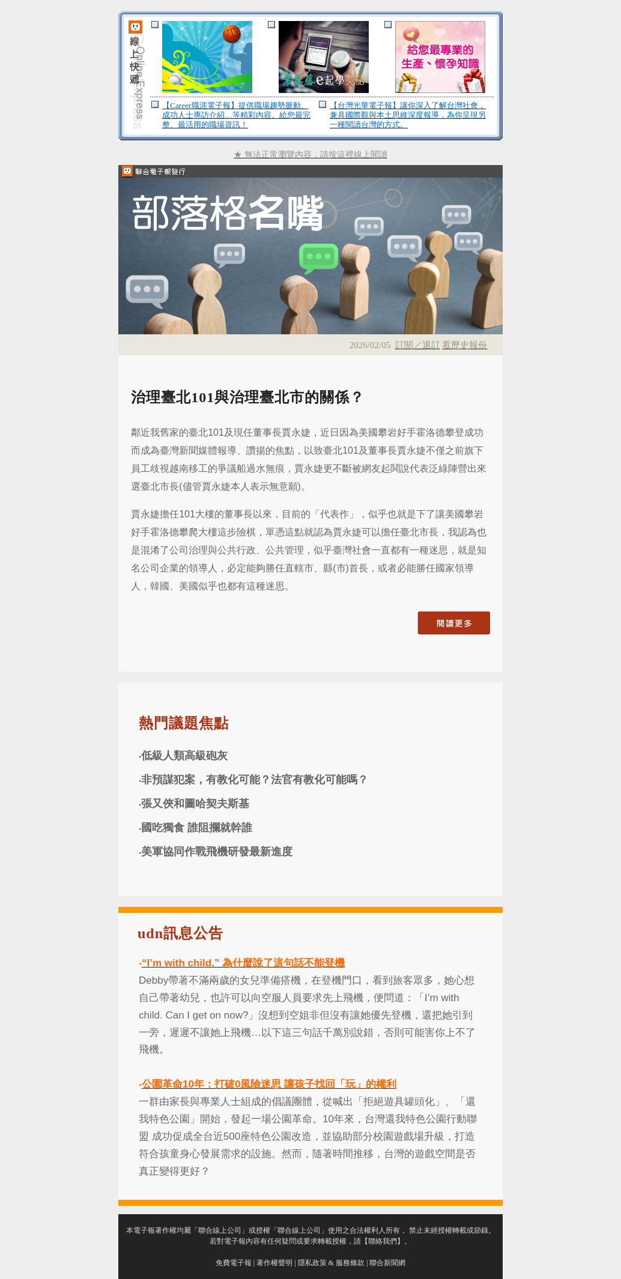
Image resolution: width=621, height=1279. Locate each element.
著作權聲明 (274, 1263)
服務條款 (350, 1263)
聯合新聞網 (387, 1263)
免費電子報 (234, 1263)
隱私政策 (312, 1263)
